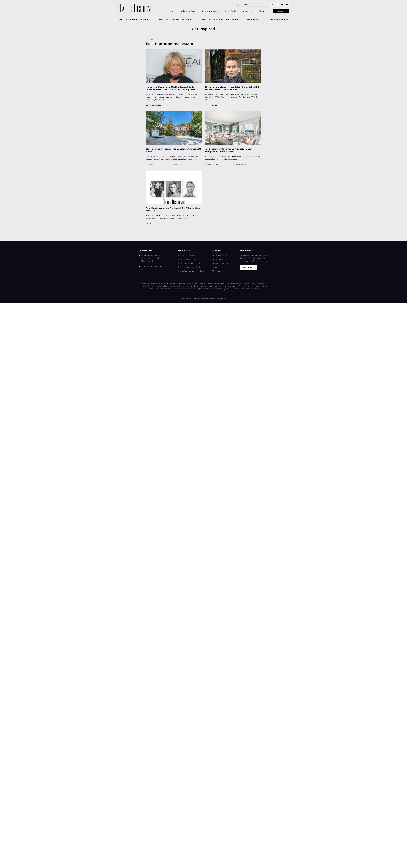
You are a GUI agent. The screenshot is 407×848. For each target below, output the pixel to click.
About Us (259, 11)
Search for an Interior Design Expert (220, 20)
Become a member (279, 20)
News (168, 11)
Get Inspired (254, 20)
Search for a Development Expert (175, 20)
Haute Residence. (202, 299)
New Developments (206, 11)
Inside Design (227, 11)
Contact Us (244, 11)
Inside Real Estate (184, 11)
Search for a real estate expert (133, 20)
